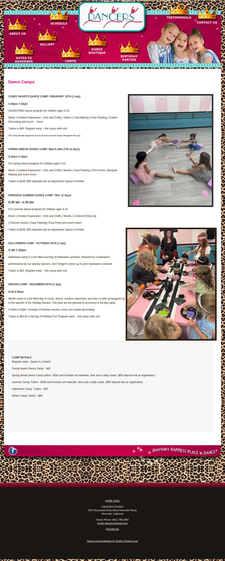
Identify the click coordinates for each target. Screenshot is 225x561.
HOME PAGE (112, 500)
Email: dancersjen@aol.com (112, 523)
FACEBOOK (112, 529)
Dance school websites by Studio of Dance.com (112, 541)
